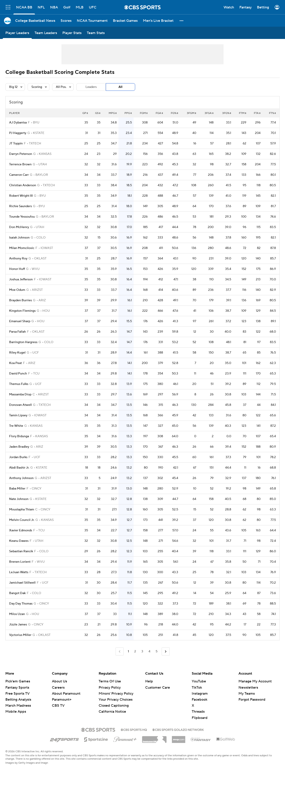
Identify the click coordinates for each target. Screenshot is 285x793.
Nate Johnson (18, 499)
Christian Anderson (22, 185)
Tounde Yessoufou (22, 217)
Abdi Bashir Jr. (19, 468)
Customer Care (157, 687)
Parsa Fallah (17, 332)
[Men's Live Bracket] (158, 20)
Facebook (199, 699)
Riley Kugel (17, 353)
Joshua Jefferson (21, 279)
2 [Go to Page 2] (135, 651)
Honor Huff (17, 269)
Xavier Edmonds (20, 530)
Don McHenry (19, 227)
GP (85, 113)
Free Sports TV (17, 693)
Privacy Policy (110, 687)
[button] (181, 20)
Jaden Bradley (19, 447)
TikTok (197, 687)
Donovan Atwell (20, 405)
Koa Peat (15, 363)
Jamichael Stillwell (22, 583)
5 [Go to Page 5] (156, 651)
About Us (59, 681)
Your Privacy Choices (115, 699)
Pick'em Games (17, 681)
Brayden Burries (20, 300)
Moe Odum (17, 290)
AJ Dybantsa (18, 123)
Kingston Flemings (22, 311)
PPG (128, 113)
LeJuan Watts (18, 572)
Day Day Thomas (21, 604)
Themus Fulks (18, 384)
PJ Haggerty (17, 133)
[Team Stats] (95, 33)
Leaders (91, 87)
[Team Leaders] (46, 33)
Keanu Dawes (18, 541)
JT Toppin (16, 144)
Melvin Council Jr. (21, 520)
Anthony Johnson (21, 478)
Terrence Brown (20, 164)
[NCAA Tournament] (92, 20)
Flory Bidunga (19, 436)
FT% (272, 113)
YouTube (199, 681)
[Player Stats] (72, 33)
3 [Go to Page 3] (142, 651)
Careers (58, 687)
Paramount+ (61, 699)
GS (97, 113)
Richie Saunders (20, 206)
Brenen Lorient (20, 562)
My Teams (246, 693)
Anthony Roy (18, 259)
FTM (242, 113)
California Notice (112, 711)
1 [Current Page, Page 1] (128, 651)
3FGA (209, 113)
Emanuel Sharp (19, 321)
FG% (174, 113)
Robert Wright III (21, 196)
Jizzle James (18, 625)
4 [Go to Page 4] (149, 651)
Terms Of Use (110, 681)
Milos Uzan (17, 614)
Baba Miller (17, 489)
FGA (159, 113)
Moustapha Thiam (21, 510)
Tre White (16, 426)
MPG (113, 113)
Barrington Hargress (23, 342)
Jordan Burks (18, 457)
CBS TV (58, 705)
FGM (144, 113)
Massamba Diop (20, 394)
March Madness (18, 705)
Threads (198, 711)
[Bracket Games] (125, 20)
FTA (257, 113)
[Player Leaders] (17, 33)
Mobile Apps (15, 711)
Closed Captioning (114, 705)
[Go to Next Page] (166, 651)
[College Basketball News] (35, 20)
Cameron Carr (19, 175)
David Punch (18, 374)
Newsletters (248, 687)
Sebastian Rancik (21, 551)
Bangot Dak (17, 593)
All (120, 87)
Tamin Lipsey (18, 415)
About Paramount (66, 693)
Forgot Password (251, 699)
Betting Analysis (18, 699)
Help (149, 681)
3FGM (191, 113)
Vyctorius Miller (20, 635)
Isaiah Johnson (19, 238)
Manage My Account (255, 681)
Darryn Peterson (20, 154)
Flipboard (200, 718)
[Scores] (66, 20)
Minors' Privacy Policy (116, 693)
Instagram (200, 693)
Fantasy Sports (17, 687)
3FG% (226, 113)
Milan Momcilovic (21, 248)
